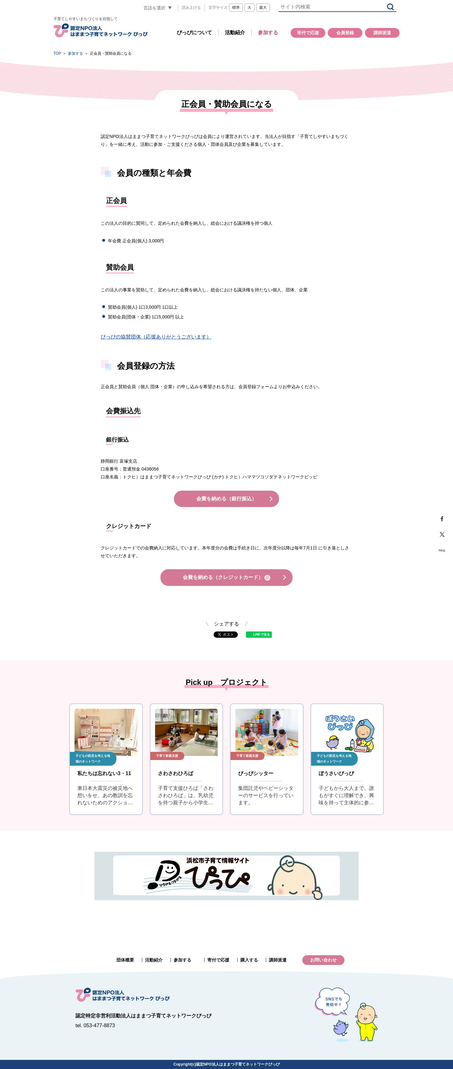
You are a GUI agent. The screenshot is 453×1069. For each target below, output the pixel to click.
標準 (236, 7)
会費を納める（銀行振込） (226, 498)
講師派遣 (382, 32)
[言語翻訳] (157, 8)
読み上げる (191, 7)
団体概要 (125, 960)
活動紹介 (235, 32)
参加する (268, 32)
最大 (263, 7)
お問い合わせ (323, 959)
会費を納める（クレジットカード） (226, 578)
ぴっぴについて (194, 32)
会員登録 (345, 32)
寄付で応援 (308, 32)
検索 (390, 6)
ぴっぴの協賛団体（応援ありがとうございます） (156, 336)
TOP (57, 53)
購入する (249, 960)
